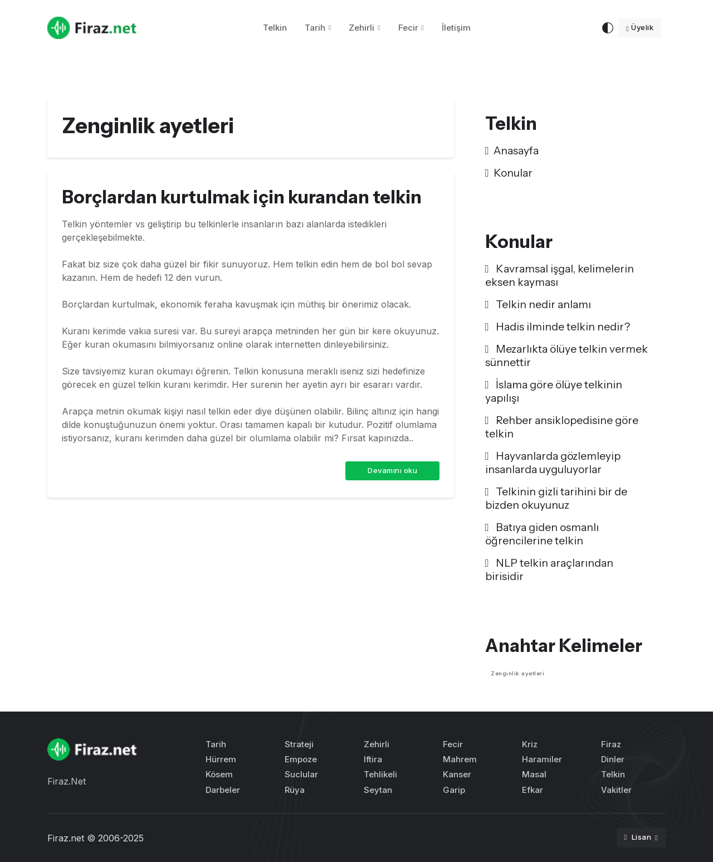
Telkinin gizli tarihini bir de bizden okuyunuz (556, 498)
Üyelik (639, 27)
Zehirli (361, 27)
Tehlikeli (380, 774)
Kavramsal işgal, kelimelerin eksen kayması (559, 275)
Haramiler (542, 759)
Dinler (612, 759)
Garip (454, 790)
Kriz (530, 744)
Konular (509, 172)
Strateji (299, 744)
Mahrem (460, 759)
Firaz (611, 744)
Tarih (315, 27)
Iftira (373, 759)
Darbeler (223, 790)
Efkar (532, 790)
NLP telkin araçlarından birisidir (549, 569)
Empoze (301, 759)
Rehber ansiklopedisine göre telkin (561, 426)
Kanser (457, 774)
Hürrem (221, 759)
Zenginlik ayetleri (517, 673)
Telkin (275, 27)
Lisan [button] (638, 836)
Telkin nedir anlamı (538, 304)
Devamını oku (392, 470)
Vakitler (616, 790)
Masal (534, 774)
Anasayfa (512, 150)
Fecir (408, 27)
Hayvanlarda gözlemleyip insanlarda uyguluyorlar (553, 462)
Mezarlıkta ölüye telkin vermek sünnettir (566, 355)
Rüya (295, 790)
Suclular (301, 774)
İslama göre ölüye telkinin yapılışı (553, 391)
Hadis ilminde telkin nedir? (557, 326)
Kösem (219, 774)
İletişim (456, 27)
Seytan (378, 790)
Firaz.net (65, 838)
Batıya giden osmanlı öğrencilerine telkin (542, 533)
